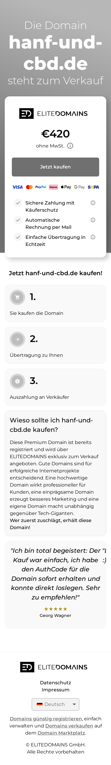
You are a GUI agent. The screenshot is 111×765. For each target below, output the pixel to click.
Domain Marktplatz (61, 733)
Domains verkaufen (69, 726)
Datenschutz (55, 682)
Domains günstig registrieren (46, 719)
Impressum (56, 690)
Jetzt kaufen (55, 167)
